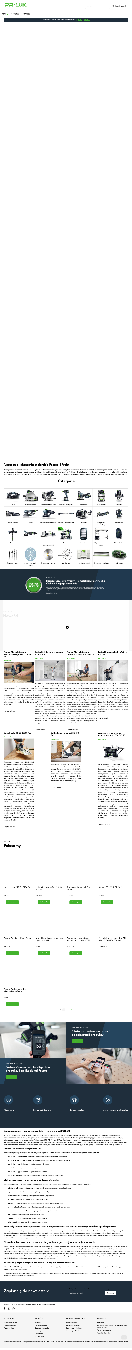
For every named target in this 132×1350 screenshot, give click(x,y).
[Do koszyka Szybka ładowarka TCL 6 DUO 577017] (44, 904)
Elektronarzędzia (41, 1327)
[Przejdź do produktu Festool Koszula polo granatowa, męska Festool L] (50, 922)
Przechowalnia (9, 1330)
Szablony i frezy (12, 555)
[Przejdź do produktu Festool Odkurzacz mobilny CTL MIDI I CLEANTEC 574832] (113, 922)
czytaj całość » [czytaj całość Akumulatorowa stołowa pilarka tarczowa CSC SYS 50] (104, 826)
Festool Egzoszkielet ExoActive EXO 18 (112, 655)
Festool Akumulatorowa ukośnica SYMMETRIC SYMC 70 (81, 655)
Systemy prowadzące (101, 555)
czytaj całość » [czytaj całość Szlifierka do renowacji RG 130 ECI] (57, 789)
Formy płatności (71, 1324)
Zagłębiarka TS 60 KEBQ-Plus (17, 735)
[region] (66, 233)
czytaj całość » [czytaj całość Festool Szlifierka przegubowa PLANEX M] (41, 731)
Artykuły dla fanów (119, 535)
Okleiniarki (83, 515)
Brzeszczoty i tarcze (48, 555)
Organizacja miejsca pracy (101, 536)
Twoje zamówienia (10, 1324)
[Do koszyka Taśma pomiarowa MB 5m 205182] (75, 904)
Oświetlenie (83, 535)
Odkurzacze (101, 497)
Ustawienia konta (10, 1327)
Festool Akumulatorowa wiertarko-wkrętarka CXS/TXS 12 (18, 656)
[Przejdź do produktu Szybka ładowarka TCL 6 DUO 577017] (50, 871)
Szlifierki (30, 515)
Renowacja (30, 535)
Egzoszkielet (119, 515)
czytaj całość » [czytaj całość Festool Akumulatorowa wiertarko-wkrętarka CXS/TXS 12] (10, 713)
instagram (9, 1310)
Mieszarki (12, 535)
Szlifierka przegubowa (66, 515)
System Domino (12, 515)
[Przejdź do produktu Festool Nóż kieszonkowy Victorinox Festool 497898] (82, 922)
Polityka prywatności (104, 1332)
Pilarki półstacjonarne (48, 497)
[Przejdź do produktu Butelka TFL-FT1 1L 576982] (113, 871)
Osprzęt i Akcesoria (42, 1330)
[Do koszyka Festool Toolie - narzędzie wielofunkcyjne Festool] (12, 1006)
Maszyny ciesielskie (41, 1333)
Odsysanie (119, 555)
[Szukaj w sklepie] (95, 6)
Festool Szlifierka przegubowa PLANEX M (49, 655)
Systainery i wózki (83, 555)
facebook (4, 1310)
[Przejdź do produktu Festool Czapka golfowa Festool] (18, 922)
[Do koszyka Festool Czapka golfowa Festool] (12, 955)
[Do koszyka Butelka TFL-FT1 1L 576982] (107, 904)
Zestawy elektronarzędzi (48, 536)
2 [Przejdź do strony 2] (67, 1011)
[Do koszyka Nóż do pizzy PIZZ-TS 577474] (12, 904)
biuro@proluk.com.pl (82, 1343)
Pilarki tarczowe (30, 497)
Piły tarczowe (39, 1338)
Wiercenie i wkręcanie (66, 497)
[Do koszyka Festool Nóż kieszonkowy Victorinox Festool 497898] (75, 955)
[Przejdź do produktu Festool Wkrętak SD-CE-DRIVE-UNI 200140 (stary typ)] (66, 646)
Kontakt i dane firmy (104, 1335)
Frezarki (119, 497)
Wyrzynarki (83, 497)
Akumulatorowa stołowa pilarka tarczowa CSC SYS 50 (111, 736)
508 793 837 (95, 1343)
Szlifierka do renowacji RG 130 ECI (65, 736)
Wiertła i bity (66, 555)
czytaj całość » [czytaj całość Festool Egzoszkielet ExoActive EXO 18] (104, 720)
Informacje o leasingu (73, 1327)
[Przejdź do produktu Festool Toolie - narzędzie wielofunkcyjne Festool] (18, 973)
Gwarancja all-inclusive (74, 1333)
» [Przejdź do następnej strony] (71, 1011)
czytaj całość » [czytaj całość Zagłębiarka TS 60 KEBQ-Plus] (10, 828)
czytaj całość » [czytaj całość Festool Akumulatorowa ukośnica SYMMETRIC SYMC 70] (73, 731)
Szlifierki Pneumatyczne (48, 515)
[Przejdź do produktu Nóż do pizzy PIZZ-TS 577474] (18, 871)
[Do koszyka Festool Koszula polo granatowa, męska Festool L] (44, 955)
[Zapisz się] (110, 1295)
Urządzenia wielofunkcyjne (101, 516)
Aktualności (8, 662)
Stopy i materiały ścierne (30, 556)
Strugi (12, 497)
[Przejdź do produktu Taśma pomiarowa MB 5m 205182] (82, 871)
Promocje (66, 535)
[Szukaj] (107, 6)
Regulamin (100, 1324)
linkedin (14, 1310)
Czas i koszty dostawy (74, 1330)
